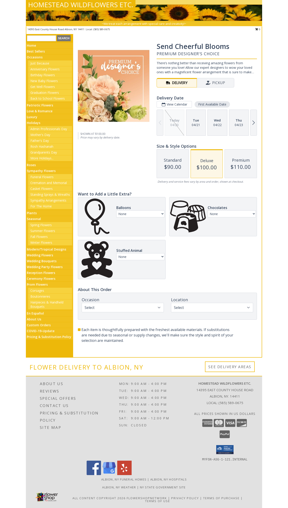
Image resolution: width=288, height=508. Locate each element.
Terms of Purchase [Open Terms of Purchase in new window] (221, 498)
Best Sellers (36, 51)
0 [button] (258, 29)
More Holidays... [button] (42, 158)
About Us (34, 319)
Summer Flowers (42, 231)
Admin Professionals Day (48, 129)
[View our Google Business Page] (109, 474)
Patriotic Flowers (40, 105)
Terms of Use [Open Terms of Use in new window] (157, 501)
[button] (225, 449)
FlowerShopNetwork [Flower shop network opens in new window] (147, 498)
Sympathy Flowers (41, 171)
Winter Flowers (41, 242)
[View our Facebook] (94, 474)
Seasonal (34, 219)
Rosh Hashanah (41, 146)
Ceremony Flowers (41, 278)
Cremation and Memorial (48, 183)
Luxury (32, 117)
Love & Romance (39, 111)
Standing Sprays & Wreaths (50, 194)
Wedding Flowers (40, 255)
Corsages (37, 290)
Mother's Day (40, 135)
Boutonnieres (40, 296)
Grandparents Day (43, 152)
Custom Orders (39, 325)
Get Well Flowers (42, 87)
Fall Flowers (39, 236)
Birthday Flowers (42, 75)
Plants (32, 213)
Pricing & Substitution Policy (49, 337)
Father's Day (39, 140)
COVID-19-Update (40, 331)
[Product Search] (41, 38)
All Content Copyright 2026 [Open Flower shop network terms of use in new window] (99, 498)
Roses (31, 165)
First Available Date (212, 104)
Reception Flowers (41, 273)
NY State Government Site (163, 487)
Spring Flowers (41, 225)
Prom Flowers (37, 284)
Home (31, 45)
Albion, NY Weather (119, 487)
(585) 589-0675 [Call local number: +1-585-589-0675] (101, 29)
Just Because (39, 63)
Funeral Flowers (42, 177)
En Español (35, 313)
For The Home (41, 206)
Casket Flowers (41, 188)
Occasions (35, 57)
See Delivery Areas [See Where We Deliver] (229, 366)
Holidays (33, 123)
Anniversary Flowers (45, 69)
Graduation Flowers (44, 92)
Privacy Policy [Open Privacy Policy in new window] (185, 498)
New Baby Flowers (44, 81)
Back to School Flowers (47, 98)
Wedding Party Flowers (45, 267)
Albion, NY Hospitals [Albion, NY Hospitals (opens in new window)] (168, 479)
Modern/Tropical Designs (46, 249)
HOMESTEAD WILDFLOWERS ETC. (80, 4)
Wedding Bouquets (41, 261)
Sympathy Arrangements (48, 200)
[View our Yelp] (124, 474)
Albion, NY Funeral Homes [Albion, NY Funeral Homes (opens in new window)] (123, 479)
